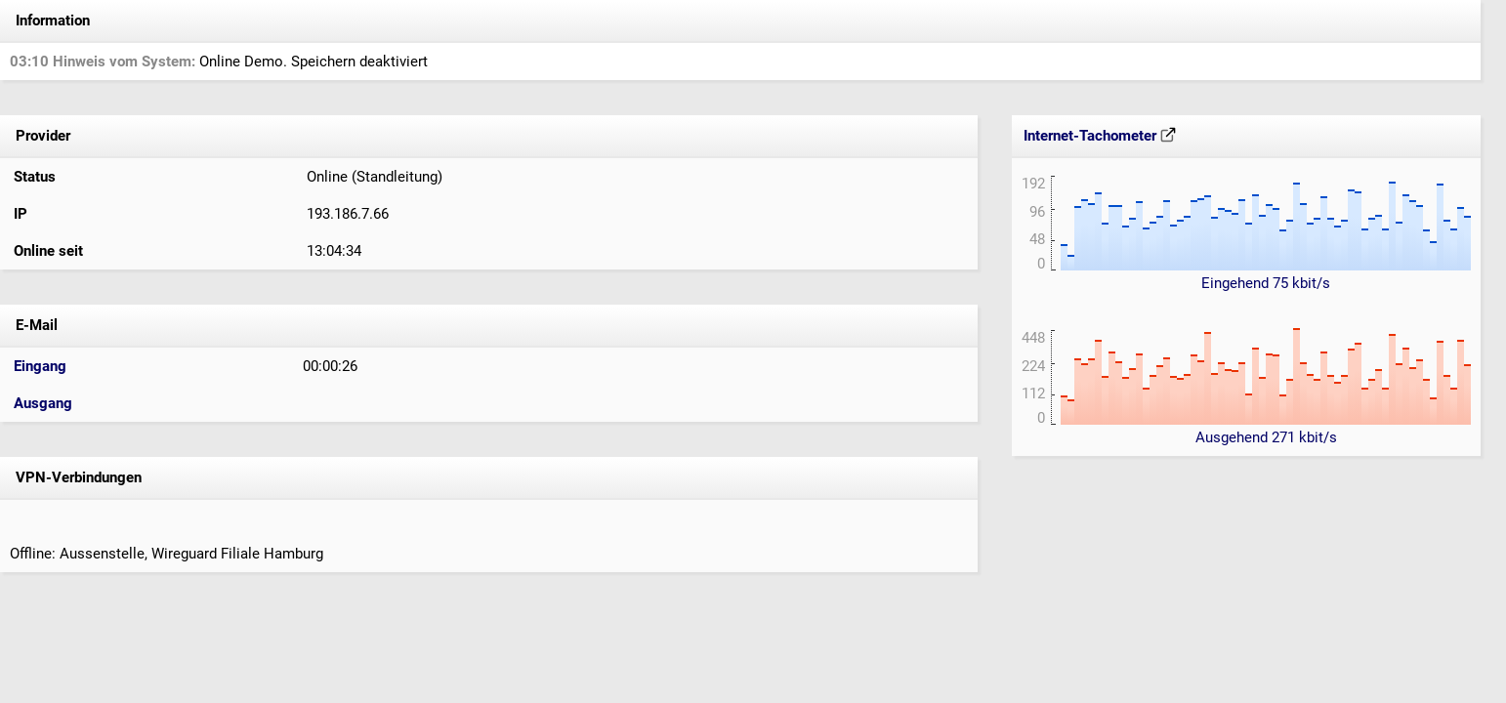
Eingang (40, 366)
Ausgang (43, 403)
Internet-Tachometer (1100, 136)
